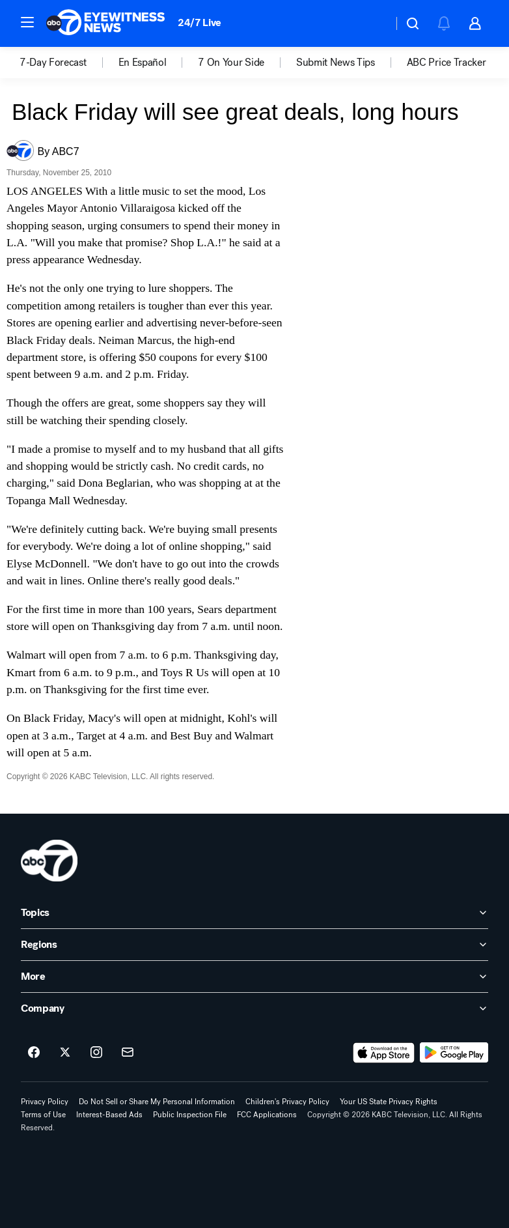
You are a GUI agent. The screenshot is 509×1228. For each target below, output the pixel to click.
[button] (27, 22)
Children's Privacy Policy (287, 1102)
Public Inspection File (190, 1115)
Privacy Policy (44, 1102)
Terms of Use (43, 1115)
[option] (69, 62)
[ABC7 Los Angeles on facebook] (34, 1053)
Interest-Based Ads (109, 1115)
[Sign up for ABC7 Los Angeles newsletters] (128, 1053)
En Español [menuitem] (142, 62)
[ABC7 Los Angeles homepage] (105, 23)
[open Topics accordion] (254, 912)
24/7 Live (199, 22)
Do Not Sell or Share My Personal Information (157, 1102)
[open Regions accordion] (254, 944)
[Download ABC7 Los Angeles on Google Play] (454, 1052)
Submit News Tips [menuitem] (335, 62)
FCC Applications (267, 1115)
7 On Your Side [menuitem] (231, 62)
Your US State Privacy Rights (388, 1102)
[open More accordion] (254, 976)
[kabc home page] (49, 860)
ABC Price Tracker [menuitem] (446, 62)
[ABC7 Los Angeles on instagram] (96, 1053)
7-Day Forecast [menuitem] (53, 62)
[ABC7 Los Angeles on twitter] (65, 1053)
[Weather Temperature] (372, 23)
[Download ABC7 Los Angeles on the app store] (384, 1052)
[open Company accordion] (254, 1008)
